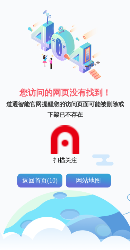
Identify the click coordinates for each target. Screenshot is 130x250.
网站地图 (88, 180)
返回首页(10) (40, 180)
